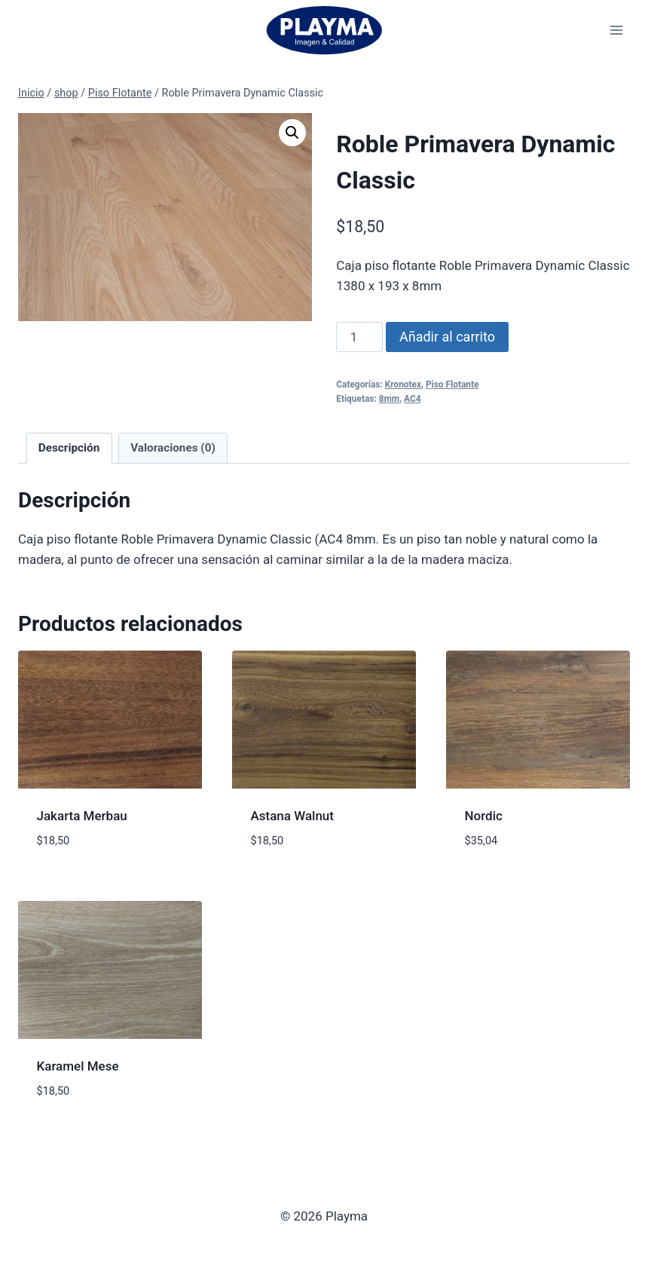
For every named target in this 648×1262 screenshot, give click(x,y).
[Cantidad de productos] (359, 337)
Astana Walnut (292, 815)
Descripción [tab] (69, 448)
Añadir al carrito (447, 337)
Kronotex (403, 384)
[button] (292, 132)
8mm (389, 399)
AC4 (412, 399)
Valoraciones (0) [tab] (172, 448)
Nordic (484, 815)
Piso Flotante (452, 384)
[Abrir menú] (616, 29)
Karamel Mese (78, 1066)
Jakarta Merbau (82, 815)
